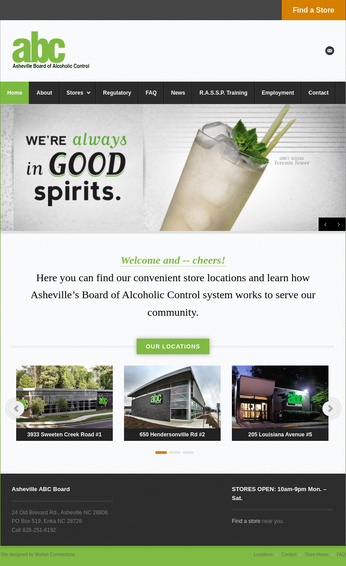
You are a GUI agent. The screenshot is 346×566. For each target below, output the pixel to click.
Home (14, 93)
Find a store (246, 521)
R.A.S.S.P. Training (223, 93)
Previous (325, 224)
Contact (319, 93)
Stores (75, 97)
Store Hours (316, 554)
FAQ (151, 93)
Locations (263, 554)
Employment (278, 93)
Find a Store (313, 10)
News (178, 93)
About (44, 93)
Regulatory (117, 93)
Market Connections (54, 554)
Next (339, 224)
